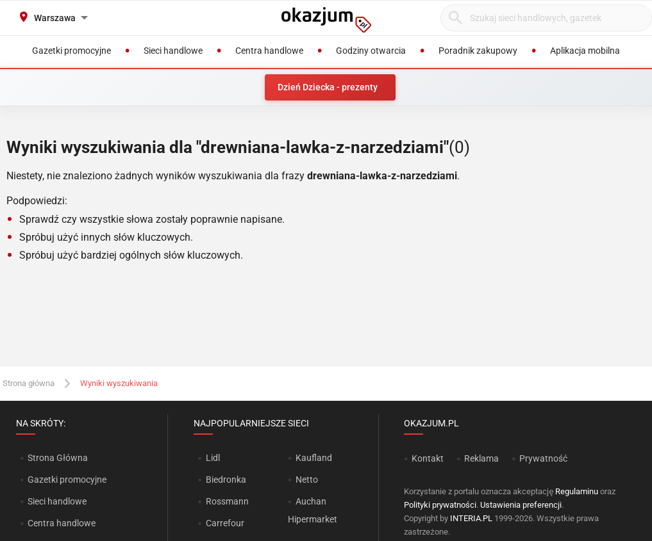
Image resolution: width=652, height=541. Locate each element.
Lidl (213, 458)
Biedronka (226, 479)
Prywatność (543, 458)
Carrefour (225, 523)
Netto (307, 479)
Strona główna (28, 383)
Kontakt (428, 458)
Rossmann (227, 501)
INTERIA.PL (471, 518)
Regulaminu (576, 491)
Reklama (481, 458)
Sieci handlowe (57, 501)
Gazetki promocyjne (67, 479)
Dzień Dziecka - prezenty (328, 87)
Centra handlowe (62, 523)
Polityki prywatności (440, 505)
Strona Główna (57, 458)
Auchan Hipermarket (312, 510)
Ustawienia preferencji (521, 505)
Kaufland (314, 458)
